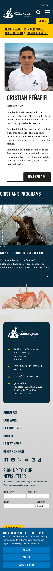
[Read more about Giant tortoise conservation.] (47, 277)
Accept (26, 549)
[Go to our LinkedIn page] (32, 458)
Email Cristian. (37, 176)
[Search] (38, 12)
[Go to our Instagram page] (12, 458)
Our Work (10, 420)
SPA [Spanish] (44, 5)
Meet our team (14, 33)
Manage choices (26, 565)
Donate (42, 20)
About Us (10, 412)
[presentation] (24, 516)
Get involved (12, 428)
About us (20, 29)
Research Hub (13, 451)
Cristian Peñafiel (37, 33)
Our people (37, 29)
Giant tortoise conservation (21, 253)
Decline (26, 557)
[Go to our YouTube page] (25, 458)
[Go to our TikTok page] (39, 458)
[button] (47, 12)
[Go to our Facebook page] (5, 458)
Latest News (12, 443)
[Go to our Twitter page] (18, 458)
